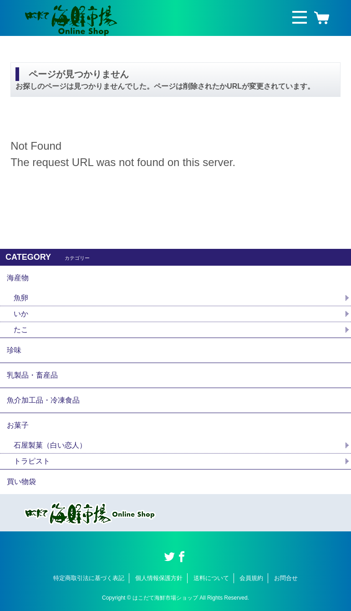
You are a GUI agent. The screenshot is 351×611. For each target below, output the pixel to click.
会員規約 (251, 578)
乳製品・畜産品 (32, 375)
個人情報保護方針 (159, 578)
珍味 (14, 350)
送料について (211, 578)
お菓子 (18, 425)
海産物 (18, 278)
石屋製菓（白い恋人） (50, 445)
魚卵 (21, 298)
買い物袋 (21, 481)
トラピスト (32, 461)
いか (21, 314)
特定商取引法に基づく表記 (88, 578)
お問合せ (286, 578)
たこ (21, 329)
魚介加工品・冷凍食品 (43, 400)
